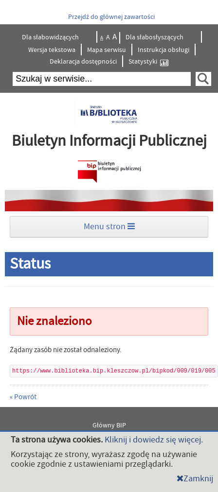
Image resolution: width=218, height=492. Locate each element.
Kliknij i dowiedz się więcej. (154, 439)
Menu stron (109, 226)
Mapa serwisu (106, 50)
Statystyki (148, 62)
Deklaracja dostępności (83, 61)
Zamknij (195, 478)
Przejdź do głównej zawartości (111, 17)
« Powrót (23, 397)
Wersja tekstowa (51, 50)
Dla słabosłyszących (155, 37)
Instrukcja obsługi (163, 50)
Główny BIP (109, 425)
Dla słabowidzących (51, 37)
